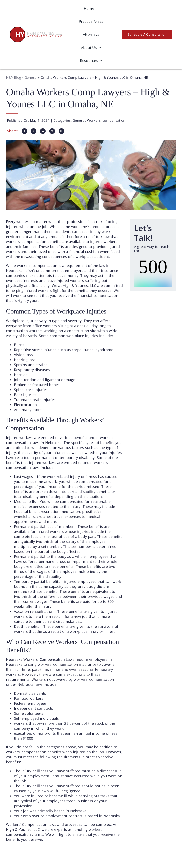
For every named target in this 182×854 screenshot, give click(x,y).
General (30, 77)
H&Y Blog (13, 77)
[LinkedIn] (43, 131)
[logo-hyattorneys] (36, 28)
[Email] (61, 131)
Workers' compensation (106, 120)
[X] (33, 131)
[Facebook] (24, 131)
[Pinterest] (52, 131)
